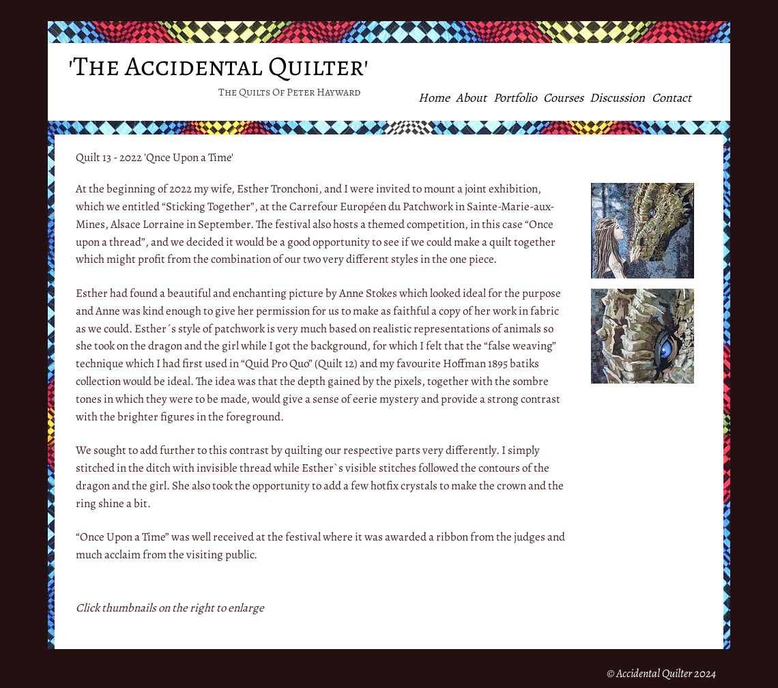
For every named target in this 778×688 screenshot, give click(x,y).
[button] (642, 230)
